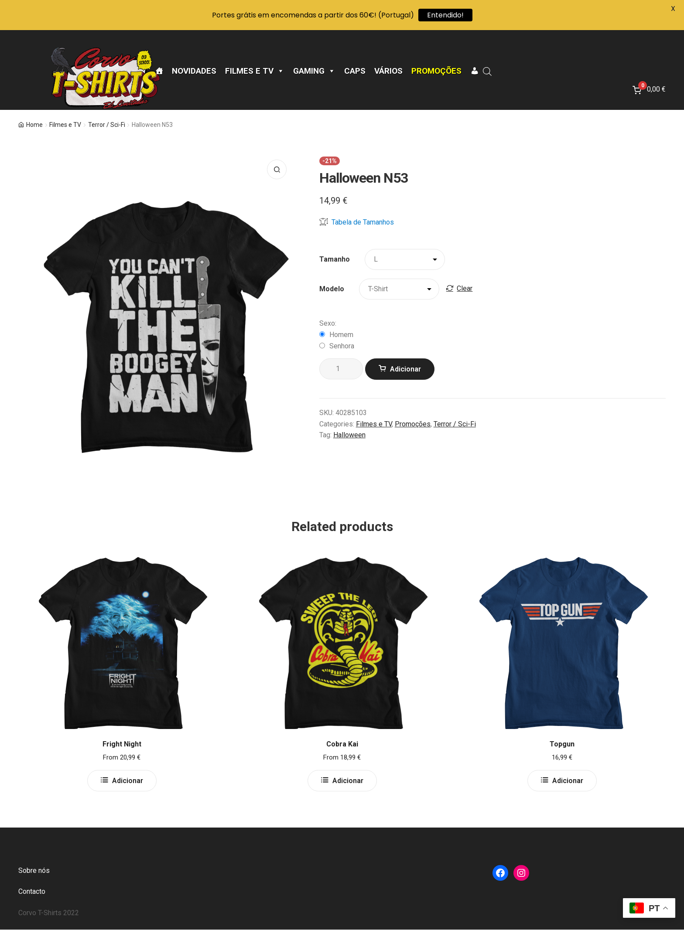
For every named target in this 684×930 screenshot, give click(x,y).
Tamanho (334, 259)
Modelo (331, 289)
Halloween (349, 435)
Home (34, 124)
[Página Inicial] (159, 71)
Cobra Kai (342, 744)
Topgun (562, 744)
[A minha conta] (474, 71)
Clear (464, 288)
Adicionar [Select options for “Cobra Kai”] (347, 781)
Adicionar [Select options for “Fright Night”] (127, 781)
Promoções (436, 71)
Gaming (314, 71)
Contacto (31, 891)
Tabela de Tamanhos (356, 222)
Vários (388, 71)
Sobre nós (34, 870)
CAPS (355, 71)
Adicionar (405, 369)
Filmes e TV (254, 71)
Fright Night (122, 744)
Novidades (194, 71)
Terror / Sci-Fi (106, 124)
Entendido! (445, 15)
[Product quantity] (341, 368)
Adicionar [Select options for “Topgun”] (567, 781)
